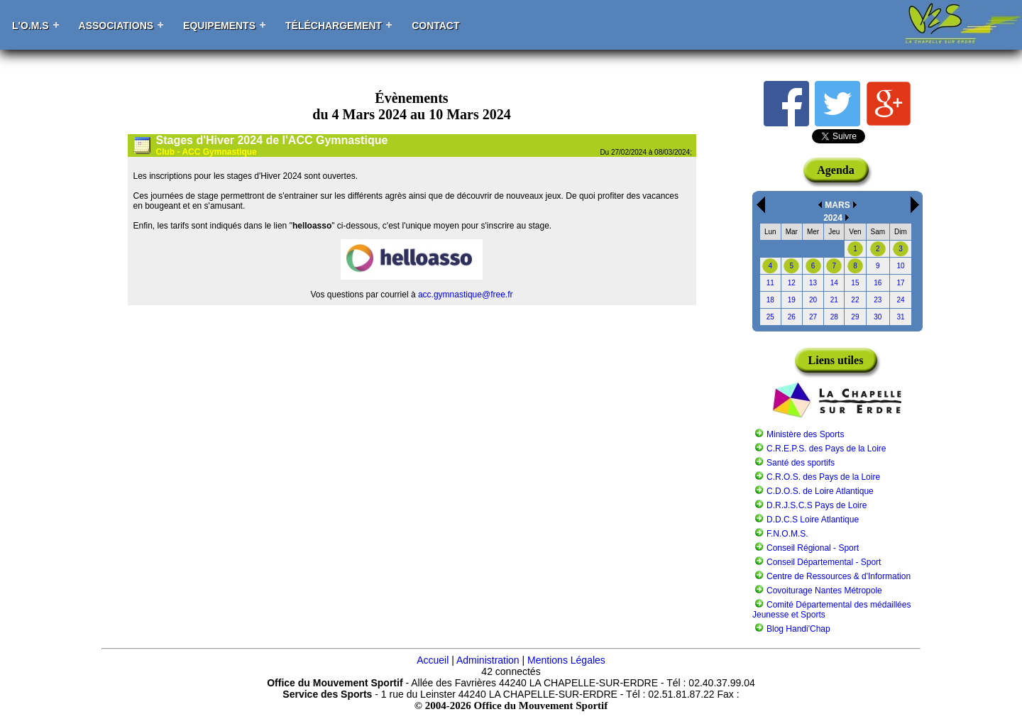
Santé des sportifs (800, 463)
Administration (488, 660)
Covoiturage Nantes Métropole (824, 590)
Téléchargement (333, 25)
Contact (435, 25)
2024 (832, 218)
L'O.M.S (30, 25)
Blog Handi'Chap (798, 629)
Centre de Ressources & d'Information (838, 576)
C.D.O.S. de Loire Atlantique (820, 491)
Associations (116, 25)
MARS (837, 205)
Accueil (433, 660)
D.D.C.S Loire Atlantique (812, 520)
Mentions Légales (566, 660)
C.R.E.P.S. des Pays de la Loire (826, 449)
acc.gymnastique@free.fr (465, 295)
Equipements (219, 25)
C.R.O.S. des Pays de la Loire (823, 477)
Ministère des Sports (805, 434)
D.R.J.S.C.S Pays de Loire (816, 505)
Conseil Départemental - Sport (823, 562)
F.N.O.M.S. (787, 534)
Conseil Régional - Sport (812, 548)
